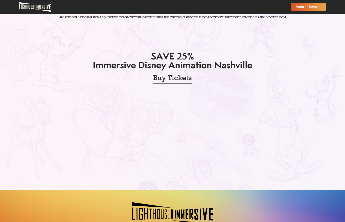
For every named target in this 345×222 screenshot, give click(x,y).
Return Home (308, 7)
